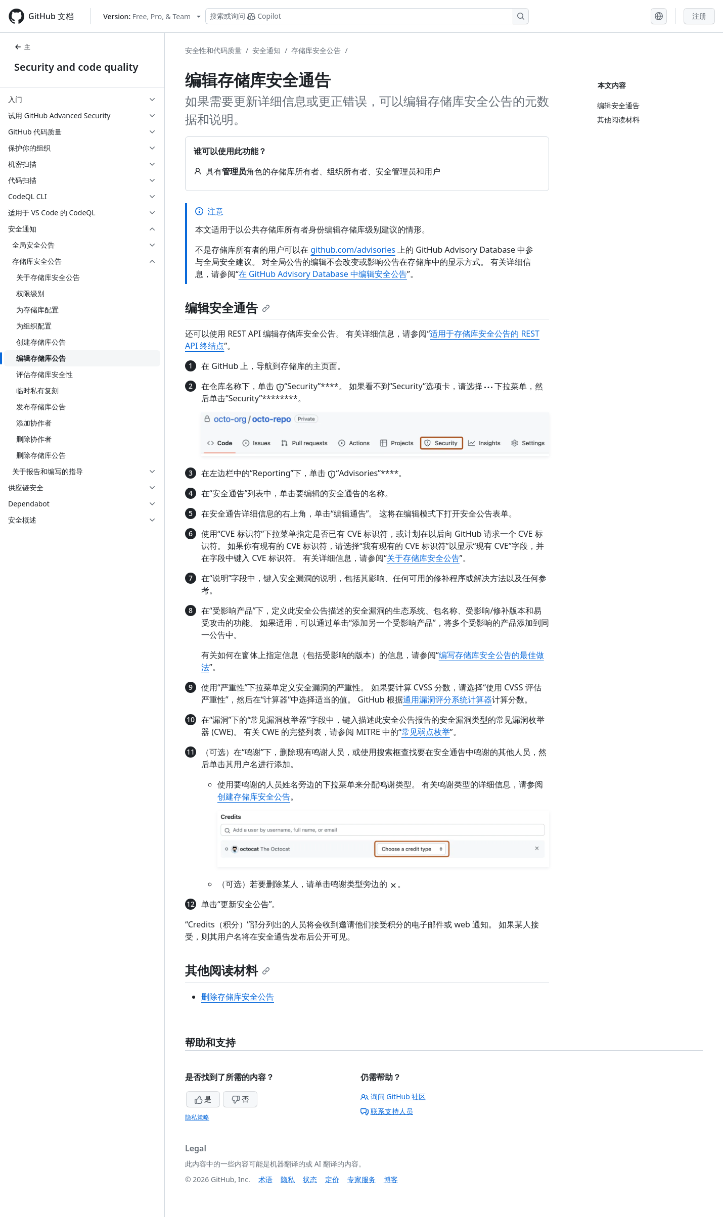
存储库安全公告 (316, 50)
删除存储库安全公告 (237, 996)
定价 (332, 1179)
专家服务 (361, 1179)
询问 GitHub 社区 (393, 1096)
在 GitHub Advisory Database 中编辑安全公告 (323, 273)
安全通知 (266, 50)
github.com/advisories (352, 249)
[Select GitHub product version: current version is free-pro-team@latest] (152, 16)
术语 (265, 1179)
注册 (699, 16)
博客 (391, 1179)
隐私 (288, 1179)
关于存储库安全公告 (423, 558)
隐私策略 (197, 1117)
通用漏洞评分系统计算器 (447, 699)
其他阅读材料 (227, 970)
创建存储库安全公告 (253, 796)
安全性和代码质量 (213, 50)
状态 (310, 1179)
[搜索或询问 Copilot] (367, 16)
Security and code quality (76, 67)
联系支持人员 (386, 1111)
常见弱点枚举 (425, 731)
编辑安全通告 (227, 307)
